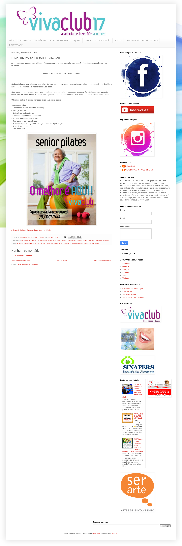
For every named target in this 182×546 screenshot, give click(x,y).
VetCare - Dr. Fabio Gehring (133, 297)
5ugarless (96, 533)
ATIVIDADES (25, 40)
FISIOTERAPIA (16, 45)
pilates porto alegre (54, 240)
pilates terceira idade (69, 240)
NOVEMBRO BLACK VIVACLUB (138, 416)
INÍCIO (12, 40)
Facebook (126, 264)
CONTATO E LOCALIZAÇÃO (97, 40)
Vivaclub (99, 240)
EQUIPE (76, 40)
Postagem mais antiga (102, 260)
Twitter (124, 275)
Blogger (114, 533)
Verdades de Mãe (129, 294)
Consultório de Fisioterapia (132, 289)
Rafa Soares (127, 291)
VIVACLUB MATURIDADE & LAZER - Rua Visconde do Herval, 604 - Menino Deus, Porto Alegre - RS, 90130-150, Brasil (58, 243)
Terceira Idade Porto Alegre (86, 240)
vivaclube (106, 240)
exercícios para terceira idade (31, 240)
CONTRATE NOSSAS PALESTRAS (142, 40)
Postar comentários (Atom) (28, 264)
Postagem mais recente (21, 260)
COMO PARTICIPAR (59, 40)
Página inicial (62, 260)
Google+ (125, 267)
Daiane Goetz (130, 166)
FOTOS (118, 40)
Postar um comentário (23, 255)
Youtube (125, 278)
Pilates (45, 240)
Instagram (126, 269)
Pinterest (125, 272)
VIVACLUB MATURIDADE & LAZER (139, 170)
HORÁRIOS (40, 40)
